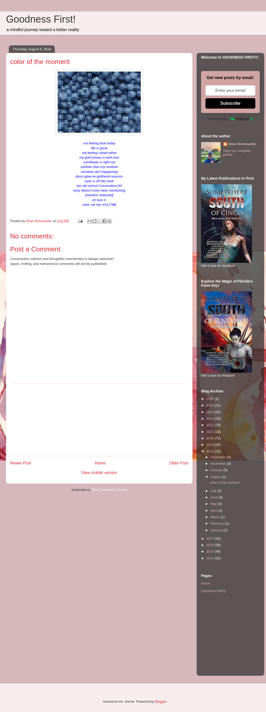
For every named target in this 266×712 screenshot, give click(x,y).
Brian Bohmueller (242, 144)
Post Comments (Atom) (109, 490)
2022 (210, 425)
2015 (210, 551)
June (214, 497)
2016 (210, 545)
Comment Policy (213, 591)
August (216, 477)
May (214, 504)
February (217, 523)
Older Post (178, 463)
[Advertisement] (99, 419)
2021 (210, 432)
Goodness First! (41, 19)
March (215, 517)
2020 (210, 438)
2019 (210, 445)
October (216, 470)
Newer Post (20, 463)
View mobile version (99, 472)
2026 (210, 399)
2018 (210, 451)
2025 (210, 405)
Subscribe (230, 103)
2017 (210, 538)
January (216, 530)
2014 (210, 558)
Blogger (160, 701)
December (218, 457)
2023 (210, 418)
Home (100, 463)
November (218, 464)
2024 (210, 412)
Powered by (230, 119)
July (213, 491)
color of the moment (224, 482)
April (214, 510)
